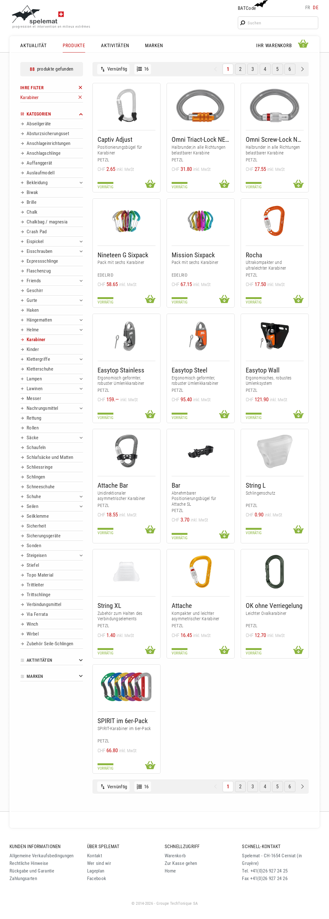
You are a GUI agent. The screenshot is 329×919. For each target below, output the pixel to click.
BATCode (252, 5)
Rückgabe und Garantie (31, 871)
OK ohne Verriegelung (274, 606)
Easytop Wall (263, 370)
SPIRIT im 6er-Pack (123, 721)
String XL (109, 606)
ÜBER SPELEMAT (103, 846)
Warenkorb (175, 856)
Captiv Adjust (115, 139)
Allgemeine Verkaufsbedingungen (41, 856)
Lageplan (95, 871)
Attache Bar (113, 485)
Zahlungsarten (23, 878)
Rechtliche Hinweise (28, 863)
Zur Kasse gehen (181, 863)
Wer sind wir (99, 863)
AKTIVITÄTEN (115, 45)
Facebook (96, 878)
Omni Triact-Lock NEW (201, 139)
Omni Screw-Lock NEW (275, 139)
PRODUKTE (74, 45)
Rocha (254, 255)
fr (307, 7)
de (315, 7)
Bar (176, 485)
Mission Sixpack (193, 255)
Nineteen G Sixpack (123, 255)
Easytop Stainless (121, 370)
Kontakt (94, 856)
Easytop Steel (189, 370)
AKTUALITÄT (33, 45)
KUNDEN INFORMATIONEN (35, 846)
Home (170, 871)
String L (256, 485)
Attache (182, 606)
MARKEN (154, 45)
